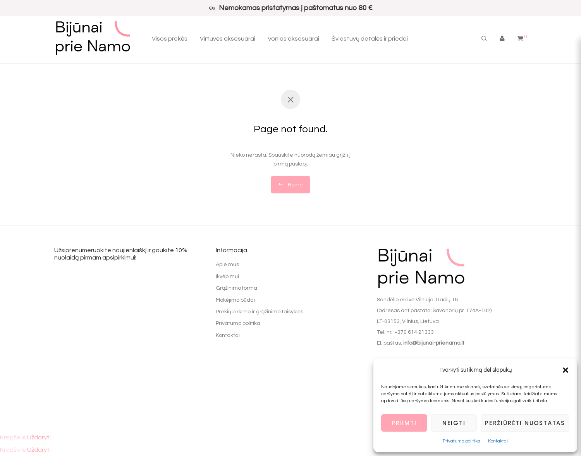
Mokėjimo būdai (235, 300)
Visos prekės (169, 39)
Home (290, 184)
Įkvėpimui (227, 276)
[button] (565, 370)
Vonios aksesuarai (293, 39)
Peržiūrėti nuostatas (525, 423)
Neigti (454, 423)
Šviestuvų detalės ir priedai (370, 39)
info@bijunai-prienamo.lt (433, 343)
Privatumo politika (461, 441)
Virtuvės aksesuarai (227, 39)
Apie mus (227, 264)
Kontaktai (498, 441)
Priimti (404, 423)
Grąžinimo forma (236, 288)
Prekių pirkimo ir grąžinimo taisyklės (259, 311)
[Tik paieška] (484, 38)
